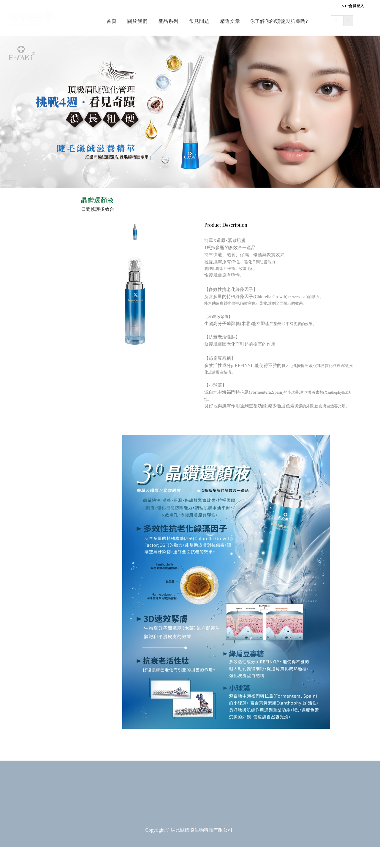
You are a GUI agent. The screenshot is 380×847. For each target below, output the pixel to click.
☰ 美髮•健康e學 (27, 203)
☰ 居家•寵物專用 (28, 381)
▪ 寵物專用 (23, 405)
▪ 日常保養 (23, 286)
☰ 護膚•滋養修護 (28, 333)
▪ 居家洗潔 (23, 394)
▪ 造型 (18, 249)
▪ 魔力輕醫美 (25, 308)
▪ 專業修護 (23, 465)
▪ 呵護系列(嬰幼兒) (31, 346)
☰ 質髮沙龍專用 (27, 429)
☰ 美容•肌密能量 (28, 273)
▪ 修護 (18, 238)
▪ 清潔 (18, 216)
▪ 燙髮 (18, 476)
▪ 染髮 (18, 487)
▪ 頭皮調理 (23, 454)
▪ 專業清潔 (23, 443)
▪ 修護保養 (23, 297)
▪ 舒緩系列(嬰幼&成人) (35, 357)
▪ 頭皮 (18, 227)
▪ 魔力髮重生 (25, 498)
